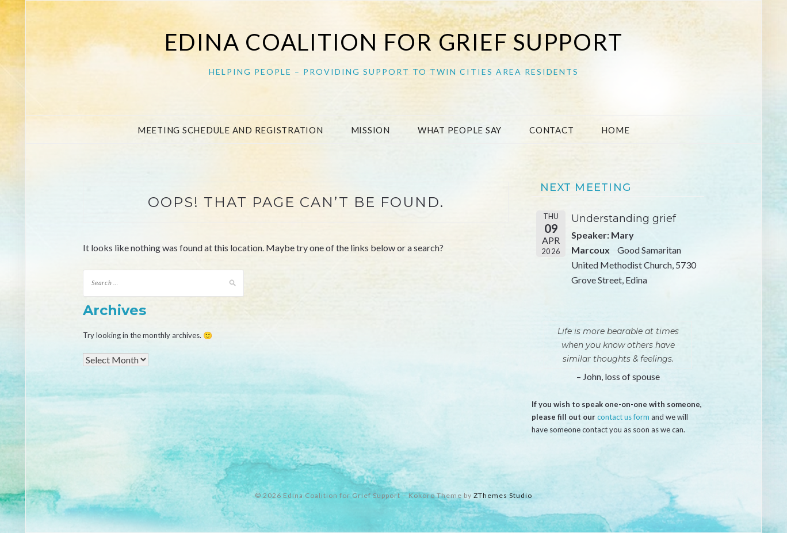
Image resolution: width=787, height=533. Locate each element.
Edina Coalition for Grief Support (394, 42)
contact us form (623, 416)
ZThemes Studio (502, 495)
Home (615, 130)
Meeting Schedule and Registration (230, 130)
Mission (370, 130)
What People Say (460, 130)
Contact (551, 130)
